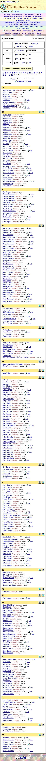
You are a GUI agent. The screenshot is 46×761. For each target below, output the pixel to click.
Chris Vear (6, 202)
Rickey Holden (8, 628)
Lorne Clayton (8, 522)
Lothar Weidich (8, 524)
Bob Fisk (6, 155)
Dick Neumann (8, 264)
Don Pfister (7, 281)
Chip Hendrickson (9, 200)
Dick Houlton (7, 260)
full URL (23, 756)
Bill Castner (7, 118)
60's (31, 26)
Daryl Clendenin (8, 244)
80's (41, 26)
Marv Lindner (7, 543)
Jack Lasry (6, 384)
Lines (41, 18)
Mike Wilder (7, 560)
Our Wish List (29, 14)
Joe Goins (6, 430)
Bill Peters (6, 132)
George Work (7, 347)
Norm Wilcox (7, 583)
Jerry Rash (6, 403)
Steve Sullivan (8, 691)
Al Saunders (7, 98)
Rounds (26, 18)
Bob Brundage (8, 150)
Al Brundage (7, 92)
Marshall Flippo (8, 541)
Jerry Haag (7, 395)
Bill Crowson (7, 122)
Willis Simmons (8, 751)
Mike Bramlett (8, 551)
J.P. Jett (5, 380)
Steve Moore (7, 689)
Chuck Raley (7, 209)
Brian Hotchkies (8, 173)
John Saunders (8, 445)
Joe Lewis (6, 433)
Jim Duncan (7, 414)
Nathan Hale (7, 574)
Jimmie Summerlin (9, 423)
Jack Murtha (7, 386)
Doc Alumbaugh (8, 268)
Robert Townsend (9, 634)
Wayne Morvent (8, 744)
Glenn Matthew (8, 351)
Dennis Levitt (7, 256)
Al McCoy (6, 94)
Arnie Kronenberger (10, 106)
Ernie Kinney (7, 323)
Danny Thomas (8, 239)
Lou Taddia (7, 528)
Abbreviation (27, 30)
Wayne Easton (8, 742)
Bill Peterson (7, 134)
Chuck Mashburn (9, 204)
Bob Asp (6, 144)
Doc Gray (6, 270)
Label (19, 30)
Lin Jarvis (6, 505)
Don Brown (7, 274)
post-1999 (25, 28)
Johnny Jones (8, 452)
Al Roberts (6, 96)
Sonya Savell (7, 683)
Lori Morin (6, 519)
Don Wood (6, 288)
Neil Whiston (7, 576)
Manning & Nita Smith (10, 539)
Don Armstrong (8, 272)
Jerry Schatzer (8, 405)
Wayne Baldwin (8, 740)
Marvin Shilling (8, 545)
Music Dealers (9, 22)
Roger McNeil (8, 638)
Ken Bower (7, 467)
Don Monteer (7, 279)
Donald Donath (8, 290)
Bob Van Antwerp (9, 166)
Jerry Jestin (7, 401)
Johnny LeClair (8, 454)
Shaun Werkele (8, 674)
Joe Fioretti (7, 428)
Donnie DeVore (8, 292)
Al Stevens (6, 100)
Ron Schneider (8, 649)
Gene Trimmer (8, 345)
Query (39, 33)
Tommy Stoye (8, 716)
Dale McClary (7, 232)
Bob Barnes (7, 146)
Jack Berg (6, 382)
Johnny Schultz (8, 458)
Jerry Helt (6, 397)
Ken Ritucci (7, 471)
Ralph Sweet (7, 610)
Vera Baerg (7, 729)
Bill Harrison (7, 127)
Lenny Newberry (8, 499)
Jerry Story (6, 407)
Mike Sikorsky (8, 558)
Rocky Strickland (9, 636)
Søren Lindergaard (9, 659)
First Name (18, 50)
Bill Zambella (7, 140)
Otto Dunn (6, 591)
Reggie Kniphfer (8, 616)
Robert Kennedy (8, 632)
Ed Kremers (7, 316)
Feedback (28, 16)
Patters (19, 18)
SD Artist (8, 33)
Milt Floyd (6, 563)
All (3, 18)
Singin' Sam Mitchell (10, 678)
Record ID (31, 33)
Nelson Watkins (8, 578)
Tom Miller (6, 712)
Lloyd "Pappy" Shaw (10, 511)
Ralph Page (7, 607)
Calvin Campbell (8, 194)
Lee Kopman (7, 493)
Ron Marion (7, 644)
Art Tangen (6, 108)
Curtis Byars (7, 222)
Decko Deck (7, 254)
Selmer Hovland (8, 672)
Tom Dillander (8, 709)
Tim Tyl (5, 707)
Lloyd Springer (8, 509)
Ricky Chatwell (8, 630)
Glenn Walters (8, 353)
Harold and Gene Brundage (13, 364)
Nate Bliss (6, 572)
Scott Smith (7, 671)
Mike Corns (7, 554)
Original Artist (38, 30)
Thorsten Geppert (9, 702)
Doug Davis (7, 296)
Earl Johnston (8, 308)
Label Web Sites (35, 22)
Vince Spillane (8, 731)
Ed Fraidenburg (8, 312)
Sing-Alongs (20, 20)
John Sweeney (8, 448)
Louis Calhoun (8, 530)
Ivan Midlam (7, 373)
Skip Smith (6, 680)
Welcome (7, 14)
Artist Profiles (13, 24)
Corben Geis (7, 217)
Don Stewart (7, 284)
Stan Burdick (7, 685)
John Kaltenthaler (9, 442)
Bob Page (6, 160)
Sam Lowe (6, 667)
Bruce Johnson (8, 178)
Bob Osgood (7, 158)
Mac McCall (7, 537)
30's (16, 26)
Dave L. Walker (8, 248)
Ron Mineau (7, 646)
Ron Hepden (7, 640)
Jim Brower (7, 410)
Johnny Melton (8, 456)
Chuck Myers (7, 207)
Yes (22, 63)
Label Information (21, 22)
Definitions (18, 46)
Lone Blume (7, 513)
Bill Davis (6, 124)
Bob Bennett (7, 149)
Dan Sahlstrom (8, 235)
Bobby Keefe (7, 168)
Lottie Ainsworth (8, 526)
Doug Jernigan (8, 299)
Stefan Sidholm (8, 687)
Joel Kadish (7, 434)
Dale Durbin (7, 230)
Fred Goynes (7, 334)
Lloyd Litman (7, 507)
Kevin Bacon (7, 476)
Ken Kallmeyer (8, 469)
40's (21, 26)
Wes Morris (7, 748)
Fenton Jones (8, 330)
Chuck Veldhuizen (9, 211)
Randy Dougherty (9, 612)
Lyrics (24, 33)
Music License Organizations (13, 16)
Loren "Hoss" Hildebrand (11, 515)
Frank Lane (7, 332)
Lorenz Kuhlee (8, 517)
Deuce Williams (8, 258)
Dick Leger (6, 262)
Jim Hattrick (7, 416)
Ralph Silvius (7, 609)
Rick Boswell (7, 623)
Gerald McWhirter (9, 349)
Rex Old (5, 619)
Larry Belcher (7, 485)
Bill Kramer (7, 130)
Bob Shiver (7, 164)
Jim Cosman (7, 411)
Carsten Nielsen (8, 196)
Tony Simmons (8, 720)
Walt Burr (6, 737)
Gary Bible (6, 342)
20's (11, 26)
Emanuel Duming (9, 321)
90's (18, 28)
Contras (34, 18)
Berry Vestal (7, 115)
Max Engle (6, 547)
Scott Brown (7, 669)
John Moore (7, 443)
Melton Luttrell (8, 549)
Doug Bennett (8, 294)
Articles (29, 46)
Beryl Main (6, 116)
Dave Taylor (7, 246)
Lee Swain (6, 497)
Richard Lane (7, 621)
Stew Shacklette (8, 694)
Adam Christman (9, 90)
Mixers (28, 20)
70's (36, 26)
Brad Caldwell (8, 170)
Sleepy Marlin (8, 682)
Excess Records (17, 14)
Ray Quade (7, 615)
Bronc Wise (7, 175)
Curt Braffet (7, 219)
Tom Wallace (7, 714)
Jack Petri (6, 388)
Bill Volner (6, 138)
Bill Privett (6, 136)
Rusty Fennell (8, 653)
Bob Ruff (6, 162)
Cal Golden (7, 192)
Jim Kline (6, 419)
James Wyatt (7, 390)
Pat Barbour (7, 598)
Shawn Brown (8, 676)
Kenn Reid (6, 474)
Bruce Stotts (7, 179)
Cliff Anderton (7, 213)
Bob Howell (7, 156)
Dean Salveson (8, 252)
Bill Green (6, 126)
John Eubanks (8, 437)
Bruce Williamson (9, 181)
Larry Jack (6, 489)
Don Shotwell (7, 282)
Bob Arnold (7, 142)
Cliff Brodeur (7, 215)
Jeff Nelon (6, 392)
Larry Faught (7, 487)
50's (26, 26)
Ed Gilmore (7, 314)
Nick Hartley (7, 580)
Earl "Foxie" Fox (8, 310)
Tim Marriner (7, 704)
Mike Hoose (7, 556)
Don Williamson (8, 286)
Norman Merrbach (9, 585)
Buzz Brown (7, 185)
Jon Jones (6, 460)
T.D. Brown (7, 700)
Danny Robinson (9, 237)
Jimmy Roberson (9, 425)
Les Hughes (7, 503)
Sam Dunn (6, 664)
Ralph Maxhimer (8, 605)
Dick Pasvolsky (8, 266)
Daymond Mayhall (9, 250)
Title (13, 30)
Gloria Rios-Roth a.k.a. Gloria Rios (16, 357)
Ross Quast (7, 651)
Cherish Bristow (8, 199)
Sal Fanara (7, 662)
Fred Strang (7, 336)
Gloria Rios (7, 356)
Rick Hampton (8, 625)
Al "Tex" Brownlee (9, 102)
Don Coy (6, 276)
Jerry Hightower (8, 399)
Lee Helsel (6, 491)
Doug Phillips (7, 301)
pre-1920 (5, 26)
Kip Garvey (7, 478)
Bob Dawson (7, 153)
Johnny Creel (7, 450)
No (28, 54)
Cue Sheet (16, 33)
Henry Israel (7, 366)
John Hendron (8, 439)
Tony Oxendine (8, 718)
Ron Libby (6, 642)
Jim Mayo (6, 421)
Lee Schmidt (7, 495)
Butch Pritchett (8, 184)
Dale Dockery (7, 228)
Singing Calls (11, 18)
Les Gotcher (7, 501)
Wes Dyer (6, 746)
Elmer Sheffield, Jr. (9, 319)
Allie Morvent (7, 104)
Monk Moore (7, 565)
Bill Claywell (7, 120)
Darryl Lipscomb (8, 241)
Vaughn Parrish (8, 727)
